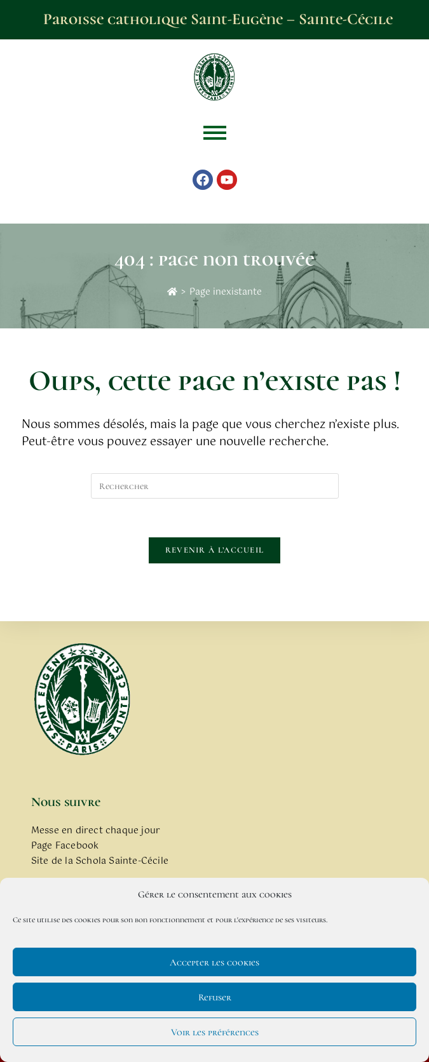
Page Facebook (65, 846)
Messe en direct (67, 830)
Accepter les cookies (214, 962)
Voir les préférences (215, 1032)
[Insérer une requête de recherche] (215, 486)
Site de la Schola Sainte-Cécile (99, 861)
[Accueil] (172, 292)
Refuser (214, 997)
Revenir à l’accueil (214, 550)
